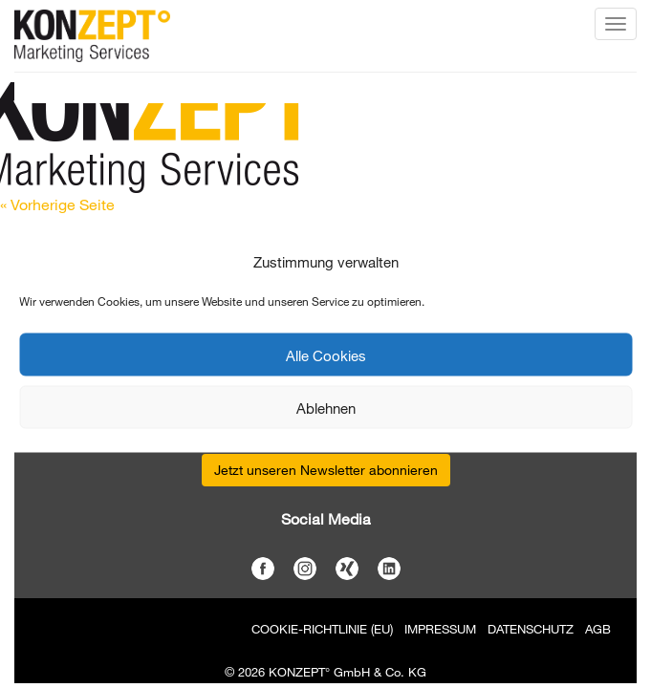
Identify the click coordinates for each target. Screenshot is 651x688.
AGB (598, 628)
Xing (347, 568)
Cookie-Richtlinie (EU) (322, 628)
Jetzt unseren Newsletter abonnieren (326, 470)
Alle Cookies (326, 354)
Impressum (440, 628)
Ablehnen (326, 407)
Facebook (262, 568)
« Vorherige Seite (57, 204)
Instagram (304, 568)
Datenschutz (531, 628)
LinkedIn (389, 568)
